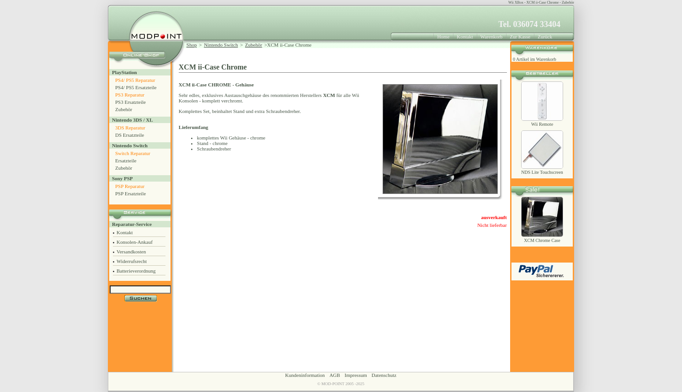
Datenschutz (384, 375)
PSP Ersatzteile (130, 193)
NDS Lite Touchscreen (542, 172)
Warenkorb (491, 36)
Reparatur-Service (132, 224)
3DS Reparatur (130, 127)
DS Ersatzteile (129, 135)
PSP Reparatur (129, 186)
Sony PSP (122, 178)
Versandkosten (131, 251)
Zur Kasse (520, 36)
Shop (191, 45)
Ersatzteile (125, 160)
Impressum (356, 375)
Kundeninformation (305, 375)
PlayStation (124, 72)
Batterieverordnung (136, 271)
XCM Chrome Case (542, 240)
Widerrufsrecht (132, 261)
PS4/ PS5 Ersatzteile (135, 87)
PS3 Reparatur (129, 94)
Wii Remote (542, 124)
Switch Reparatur (132, 153)
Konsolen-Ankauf (135, 242)
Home (443, 36)
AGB (335, 375)
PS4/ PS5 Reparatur (135, 80)
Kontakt (465, 36)
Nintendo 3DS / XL (132, 120)
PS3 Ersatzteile (130, 102)
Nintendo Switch (130, 145)
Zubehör (123, 109)
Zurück (545, 36)
